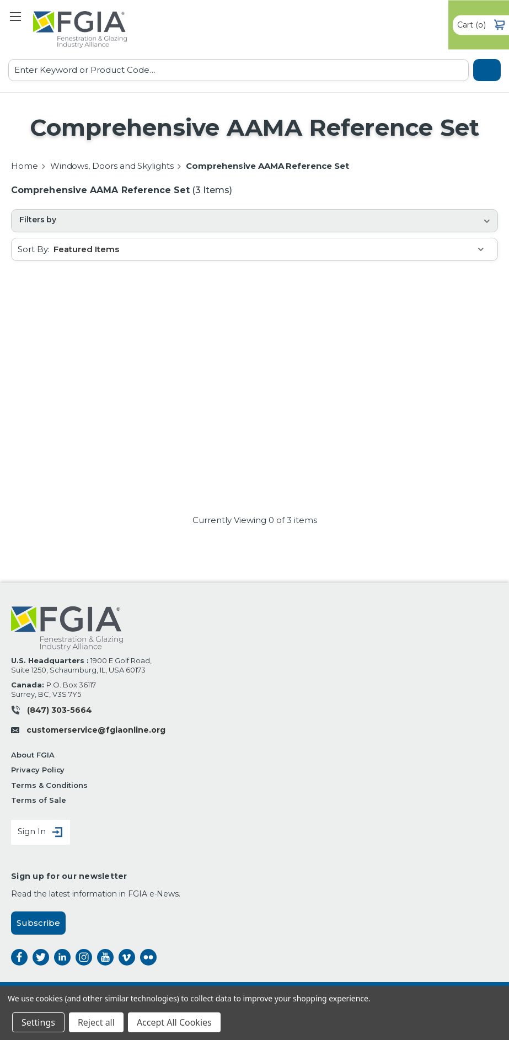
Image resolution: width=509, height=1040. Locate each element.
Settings (38, 1022)
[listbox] (275, 249)
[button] (254, 220)
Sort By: (33, 249)
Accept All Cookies (174, 1022)
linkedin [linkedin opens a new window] (62, 957)
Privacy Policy (38, 769)
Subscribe (38, 923)
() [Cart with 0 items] (481, 24)
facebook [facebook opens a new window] (19, 957)
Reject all (96, 1022)
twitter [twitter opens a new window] (41, 957)
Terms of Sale (38, 800)
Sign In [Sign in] (40, 832)
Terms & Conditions (49, 785)
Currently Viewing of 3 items (254, 520)
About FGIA (33, 754)
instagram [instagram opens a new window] (84, 957)
